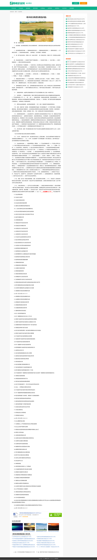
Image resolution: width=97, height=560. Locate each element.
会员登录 (76, 3)
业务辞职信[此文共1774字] (73, 26)
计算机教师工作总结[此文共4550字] (75, 87)
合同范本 (50, 8)
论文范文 (29, 3)
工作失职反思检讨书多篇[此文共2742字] (26, 552)
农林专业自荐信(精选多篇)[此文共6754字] (46, 536)
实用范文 (57, 8)
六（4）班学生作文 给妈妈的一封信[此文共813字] (48, 546)
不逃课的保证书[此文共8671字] (74, 75)
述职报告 (28, 8)
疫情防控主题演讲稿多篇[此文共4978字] (76, 30)
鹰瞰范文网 (47, 558)
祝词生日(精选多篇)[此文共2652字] (75, 44)
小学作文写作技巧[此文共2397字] (74, 71)
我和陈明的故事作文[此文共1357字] (75, 32)
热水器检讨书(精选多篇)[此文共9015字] (46, 540)
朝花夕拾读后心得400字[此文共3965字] (76, 19)
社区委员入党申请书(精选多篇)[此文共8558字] (22, 540)
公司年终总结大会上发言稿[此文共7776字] (21, 536)
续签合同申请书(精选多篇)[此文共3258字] (46, 544)
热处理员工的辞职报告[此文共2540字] (75, 28)
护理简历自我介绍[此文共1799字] (44, 538)
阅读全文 (39, 20)
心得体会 (42, 8)
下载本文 (44, 20)
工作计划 (13, 8)
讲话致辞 (72, 8)
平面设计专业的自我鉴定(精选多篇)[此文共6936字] (23, 546)
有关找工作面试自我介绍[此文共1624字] (46, 542)
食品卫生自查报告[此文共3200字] (74, 46)
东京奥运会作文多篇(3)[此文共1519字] (20, 542)
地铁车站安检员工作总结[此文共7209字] (76, 51)
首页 (16, 11)
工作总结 (21, 8)
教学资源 (35, 8)
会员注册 (83, 3)
